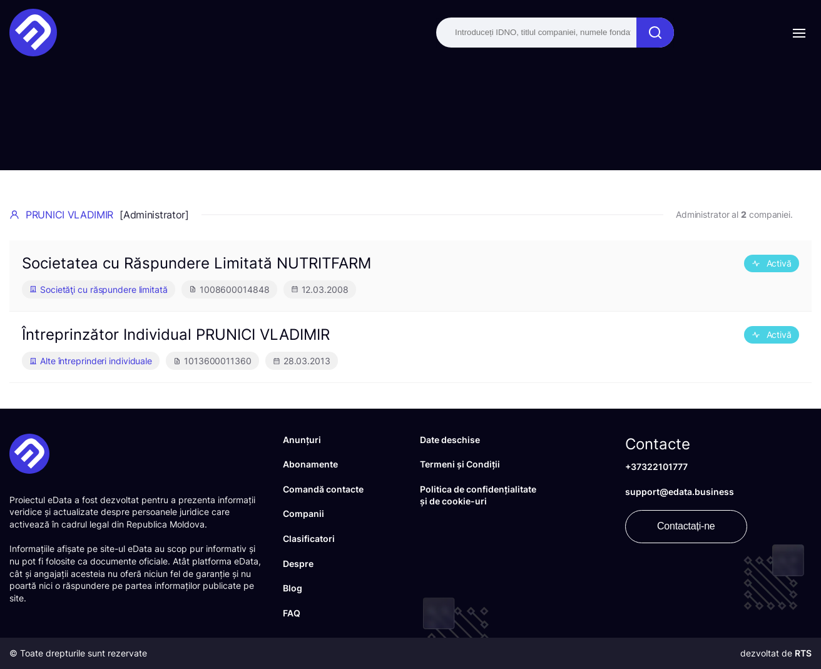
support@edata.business (679, 491)
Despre (298, 563)
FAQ (291, 613)
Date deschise (450, 439)
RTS (803, 653)
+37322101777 (656, 466)
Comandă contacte (323, 489)
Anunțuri (302, 439)
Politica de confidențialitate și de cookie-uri (478, 495)
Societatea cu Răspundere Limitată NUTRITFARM (196, 263)
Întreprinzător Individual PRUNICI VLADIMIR (176, 334)
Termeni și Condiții (460, 464)
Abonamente (310, 464)
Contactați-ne (686, 526)
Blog (292, 588)
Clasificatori (309, 538)
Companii (303, 513)
